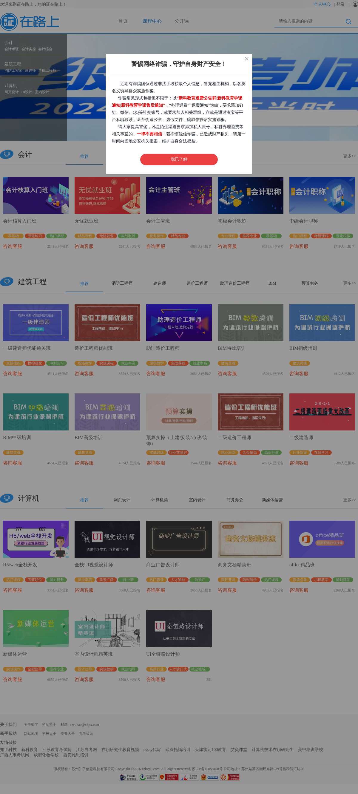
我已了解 (179, 159)
